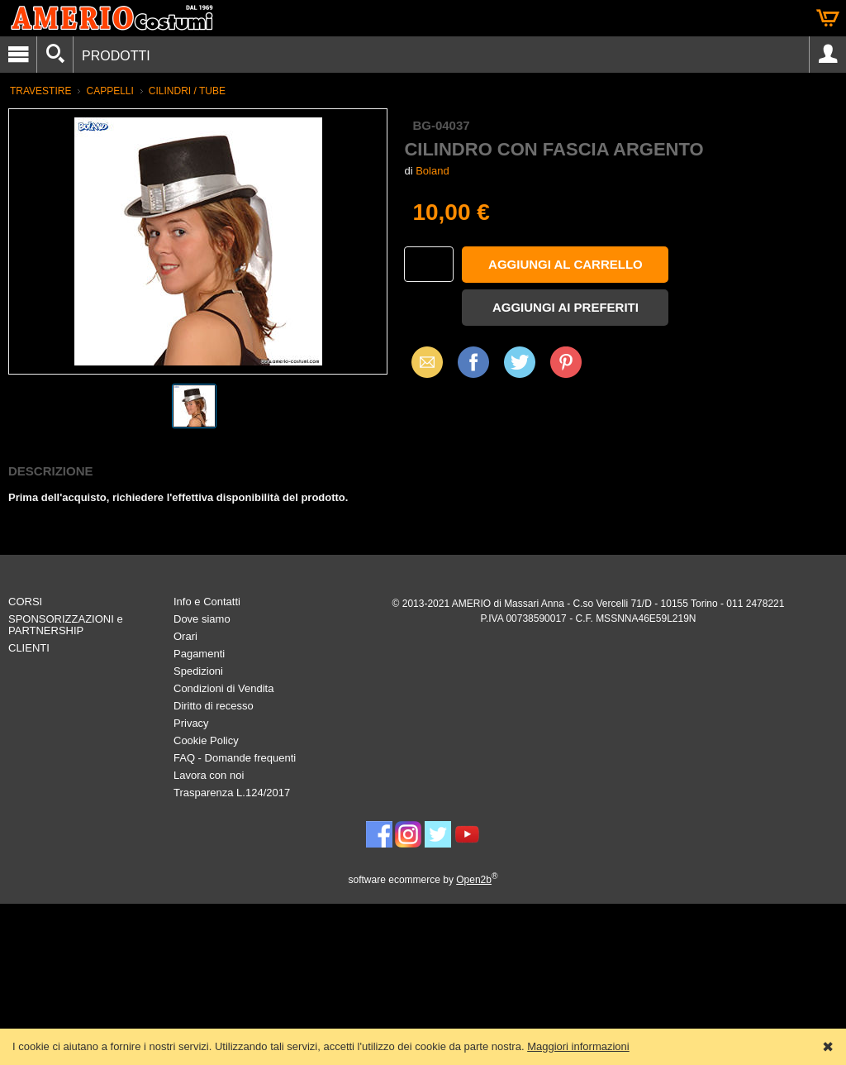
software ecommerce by (423, 880)
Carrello (828, 18)
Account (828, 54)
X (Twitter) (519, 368)
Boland (432, 171)
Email (422, 362)
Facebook (473, 362)
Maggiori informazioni (578, 1046)
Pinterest (566, 362)
